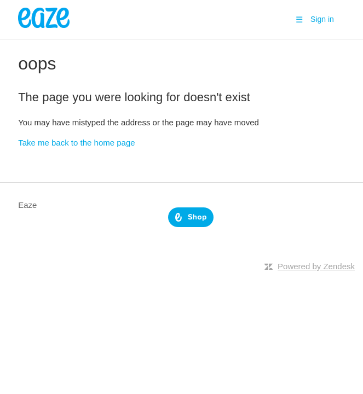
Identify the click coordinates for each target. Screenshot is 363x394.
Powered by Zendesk (316, 266)
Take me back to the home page (76, 142)
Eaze (27, 205)
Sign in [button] (322, 19)
